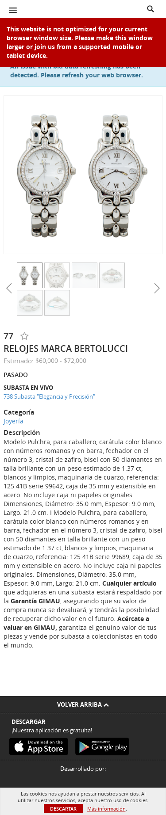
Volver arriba (83, 704)
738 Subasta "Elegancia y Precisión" (49, 396)
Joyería (13, 421)
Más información (106, 808)
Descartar (63, 808)
